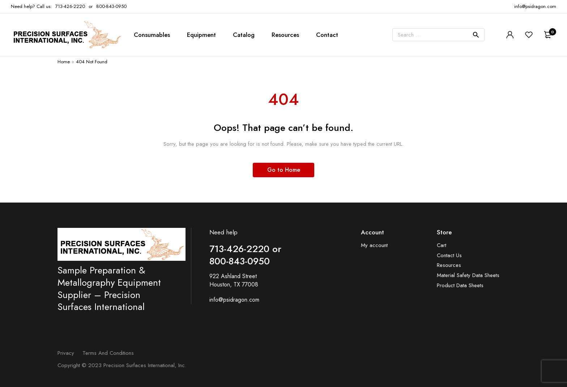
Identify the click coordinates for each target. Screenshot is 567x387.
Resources (285, 34)
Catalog (244, 34)
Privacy (65, 353)
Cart (441, 245)
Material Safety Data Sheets (468, 275)
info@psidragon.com (234, 299)
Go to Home (283, 170)
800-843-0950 (111, 6)
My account (374, 245)
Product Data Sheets (460, 285)
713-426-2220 (70, 6)
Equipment (201, 34)
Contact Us (449, 255)
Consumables (152, 34)
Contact (327, 34)
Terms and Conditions (108, 353)
